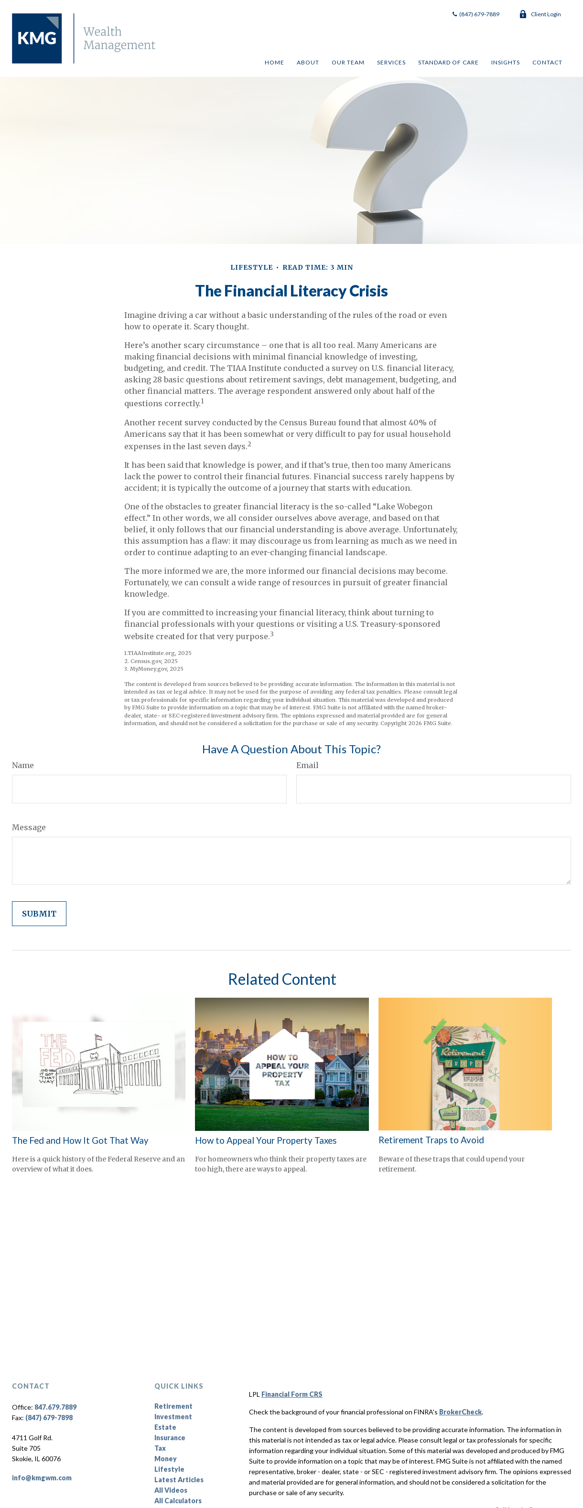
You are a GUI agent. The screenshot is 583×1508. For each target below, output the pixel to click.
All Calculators (178, 1501)
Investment (173, 1417)
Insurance (169, 1438)
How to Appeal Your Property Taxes (266, 1140)
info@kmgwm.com (42, 1478)
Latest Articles (179, 1480)
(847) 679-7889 (475, 14)
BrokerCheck (460, 1412)
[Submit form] (39, 913)
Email (307, 765)
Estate (165, 1427)
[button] (274, 62)
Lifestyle (169, 1469)
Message (29, 827)
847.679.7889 (55, 1407)
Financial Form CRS (292, 1394)
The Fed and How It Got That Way (80, 1140)
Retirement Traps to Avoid (431, 1140)
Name (23, 765)
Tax (160, 1448)
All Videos (170, 1490)
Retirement (173, 1406)
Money (165, 1459)
